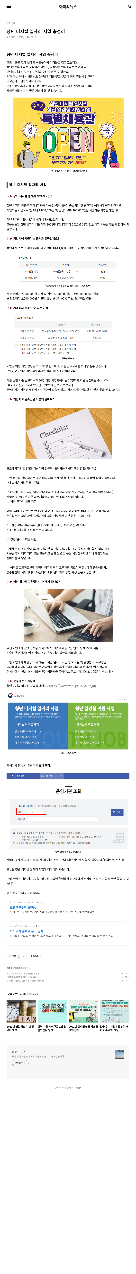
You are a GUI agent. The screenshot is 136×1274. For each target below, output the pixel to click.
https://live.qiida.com (22, 1028)
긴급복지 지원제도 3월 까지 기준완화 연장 (24, 1082)
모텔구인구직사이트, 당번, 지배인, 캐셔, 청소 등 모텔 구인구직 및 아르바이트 (52, 1014)
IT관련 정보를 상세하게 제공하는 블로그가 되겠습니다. (38, 1236)
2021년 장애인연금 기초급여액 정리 (21, 1079)
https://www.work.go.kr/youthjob (72, 787)
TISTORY (69, 1267)
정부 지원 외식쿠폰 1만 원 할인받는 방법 (23, 1075)
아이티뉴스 (68, 7)
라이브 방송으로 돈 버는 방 (27, 1033)
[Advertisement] (68, 75)
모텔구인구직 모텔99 (23, 1009)
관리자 (79, 1267)
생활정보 (10, 1070)
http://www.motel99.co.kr (24, 1004)
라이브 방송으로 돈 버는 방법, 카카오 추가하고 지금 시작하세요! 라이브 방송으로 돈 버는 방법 (61, 1037)
